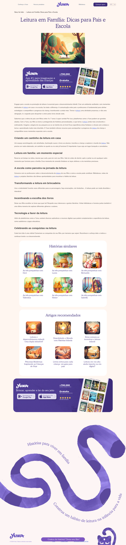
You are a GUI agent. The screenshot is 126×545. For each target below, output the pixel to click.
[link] (33, 86)
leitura (25, 107)
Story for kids (19, 12)
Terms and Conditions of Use (81, 541)
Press (53, 541)
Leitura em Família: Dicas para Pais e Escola (42, 12)
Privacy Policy (64, 541)
